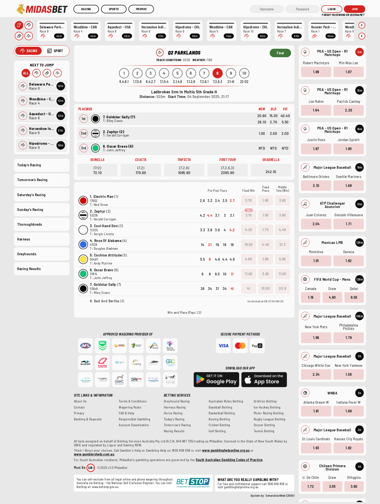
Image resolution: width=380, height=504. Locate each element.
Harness (23, 239)
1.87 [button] (349, 71)
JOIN (355, 9)
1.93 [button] (316, 448)
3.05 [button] (332, 486)
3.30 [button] (265, 274)
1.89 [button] (316, 71)
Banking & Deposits (88, 419)
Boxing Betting (219, 419)
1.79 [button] (349, 337)
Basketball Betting (222, 413)
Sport (58, 51)
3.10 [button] (248, 215)
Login (332, 9)
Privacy (79, 413)
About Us (80, 401)
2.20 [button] (348, 110)
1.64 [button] (316, 110)
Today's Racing (29, 165)
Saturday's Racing (31, 194)
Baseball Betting (220, 407)
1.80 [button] (265, 259)
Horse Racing (173, 413)
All (26, 73)
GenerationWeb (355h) (280, 495)
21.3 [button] (282, 244)
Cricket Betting (219, 425)
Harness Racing (175, 407)
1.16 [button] (311, 297)
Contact (79, 407)
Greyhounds (26, 254)
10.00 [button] (265, 288)
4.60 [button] (332, 297)
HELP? (325, 14)
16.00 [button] (249, 244)
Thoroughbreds (29, 224)
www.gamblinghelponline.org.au (226, 450)
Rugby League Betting (269, 419)
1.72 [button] (311, 486)
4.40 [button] (282, 229)
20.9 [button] (282, 288)
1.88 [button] (349, 411)
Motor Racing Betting (269, 413)
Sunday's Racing (30, 209)
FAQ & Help (126, 413)
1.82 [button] (349, 260)
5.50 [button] (282, 259)
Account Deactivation (134, 425)
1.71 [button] (348, 224)
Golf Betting (217, 431)
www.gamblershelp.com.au (94, 454)
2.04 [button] (316, 224)
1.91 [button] (316, 260)
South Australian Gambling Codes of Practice (229, 460)
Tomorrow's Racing (32, 179)
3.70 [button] (248, 200)
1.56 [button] (349, 374)
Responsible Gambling (134, 419)
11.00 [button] (249, 274)
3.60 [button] (354, 486)
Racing (86, 9)
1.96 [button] (316, 337)
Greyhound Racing (177, 401)
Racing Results (29, 268)
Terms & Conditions (133, 401)
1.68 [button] (349, 185)
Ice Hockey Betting (267, 407)
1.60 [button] (265, 200)
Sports (114, 9)
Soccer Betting (264, 425)
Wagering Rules (130, 407)
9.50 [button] (354, 297)
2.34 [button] (316, 374)
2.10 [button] (316, 185)
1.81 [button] (316, 411)
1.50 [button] (265, 215)
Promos (141, 9)
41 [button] (248, 288)
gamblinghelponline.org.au (241, 487)
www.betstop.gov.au (105, 487)
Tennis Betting (264, 431)
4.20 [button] (248, 229)
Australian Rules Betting (226, 401)
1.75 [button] (265, 229)
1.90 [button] (349, 148)
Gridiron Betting (265, 401)
